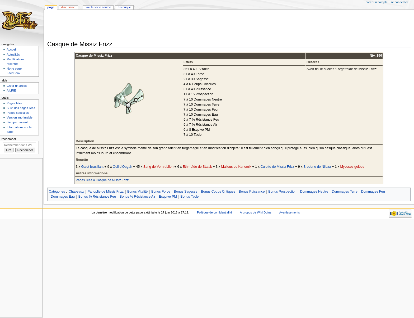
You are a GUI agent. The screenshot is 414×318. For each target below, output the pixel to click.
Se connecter (399, 2)
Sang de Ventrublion (158, 167)
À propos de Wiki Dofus (255, 212)
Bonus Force (160, 191)
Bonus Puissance (252, 191)
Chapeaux (76, 191)
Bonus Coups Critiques (218, 191)
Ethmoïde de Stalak (197, 167)
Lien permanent (17, 122)
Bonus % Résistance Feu (97, 196)
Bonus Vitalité (137, 191)
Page (50, 7)
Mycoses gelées (352, 167)
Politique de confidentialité (214, 212)
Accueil (11, 49)
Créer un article (17, 85)
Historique (124, 7)
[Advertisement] (143, 26)
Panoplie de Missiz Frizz (105, 191)
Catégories (57, 191)
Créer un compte (377, 2)
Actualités (13, 54)
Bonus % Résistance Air (137, 196)
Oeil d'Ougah (122, 167)
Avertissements (289, 212)
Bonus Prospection (282, 191)
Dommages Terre (344, 191)
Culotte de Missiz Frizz (277, 167)
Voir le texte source (98, 7)
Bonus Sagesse (185, 191)
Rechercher (9, 138)
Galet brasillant (92, 167)
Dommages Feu (373, 191)
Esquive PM (168, 196)
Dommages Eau (63, 196)
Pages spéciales (18, 112)
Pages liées (14, 103)
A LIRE (11, 90)
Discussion (68, 7)
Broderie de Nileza (317, 167)
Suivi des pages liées (21, 108)
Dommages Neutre (314, 191)
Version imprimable (19, 117)
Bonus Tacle (189, 196)
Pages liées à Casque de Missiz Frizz (102, 180)
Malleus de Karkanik (236, 167)
